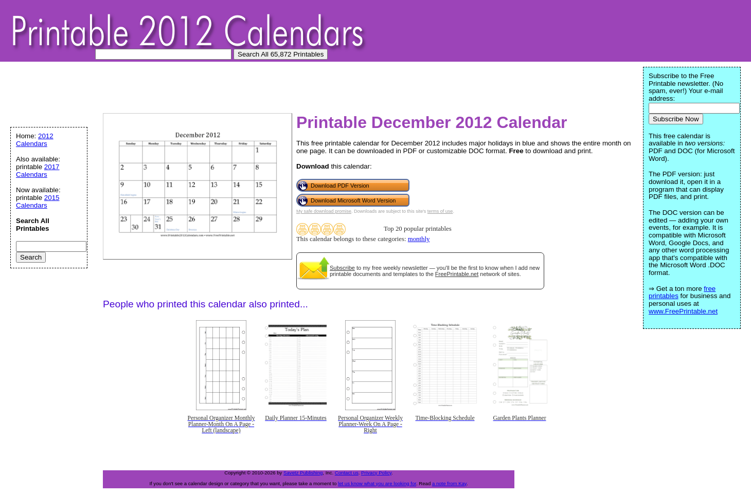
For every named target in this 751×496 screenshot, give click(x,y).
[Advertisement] (197, 90)
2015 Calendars (38, 201)
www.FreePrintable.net (683, 311)
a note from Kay (449, 483)
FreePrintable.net (456, 274)
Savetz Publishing (303, 472)
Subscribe (342, 268)
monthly (419, 239)
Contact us (347, 472)
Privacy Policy (376, 472)
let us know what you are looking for (377, 483)
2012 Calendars (34, 140)
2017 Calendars (38, 170)
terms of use (440, 211)
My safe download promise (323, 211)
